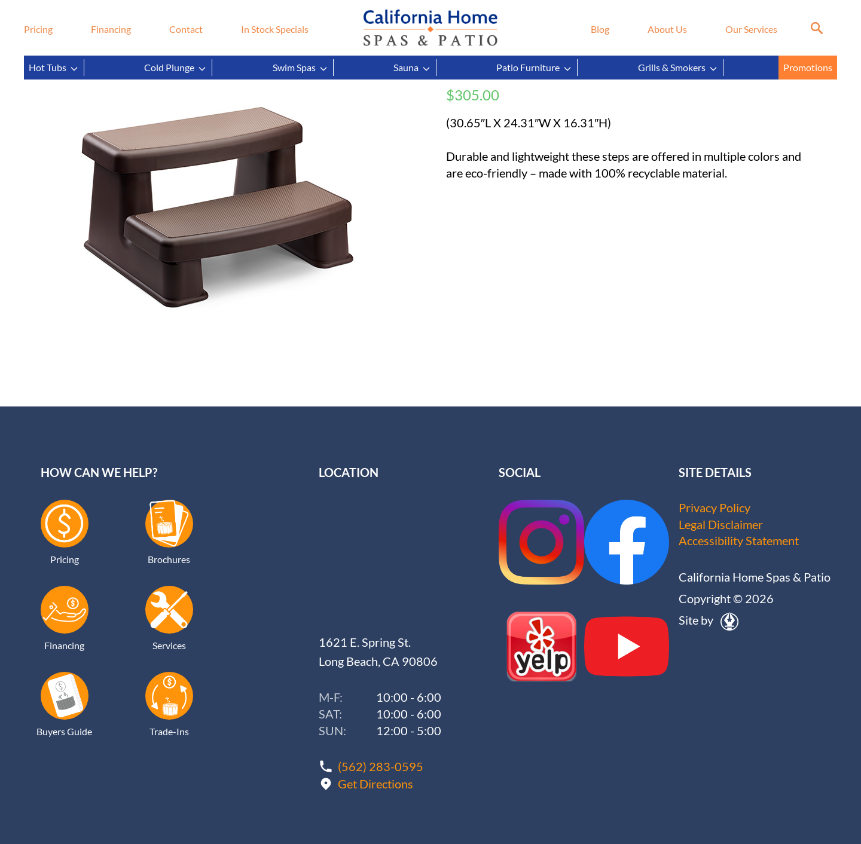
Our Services (751, 29)
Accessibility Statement (739, 541)
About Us (667, 29)
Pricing (38, 29)
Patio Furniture (534, 68)
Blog (600, 29)
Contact (186, 29)
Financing (111, 29)
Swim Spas (300, 68)
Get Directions (375, 783)
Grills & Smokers (678, 68)
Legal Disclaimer (721, 525)
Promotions (807, 67)
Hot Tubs (54, 68)
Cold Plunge (175, 68)
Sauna (412, 68)
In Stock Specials (275, 29)
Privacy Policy (714, 508)
